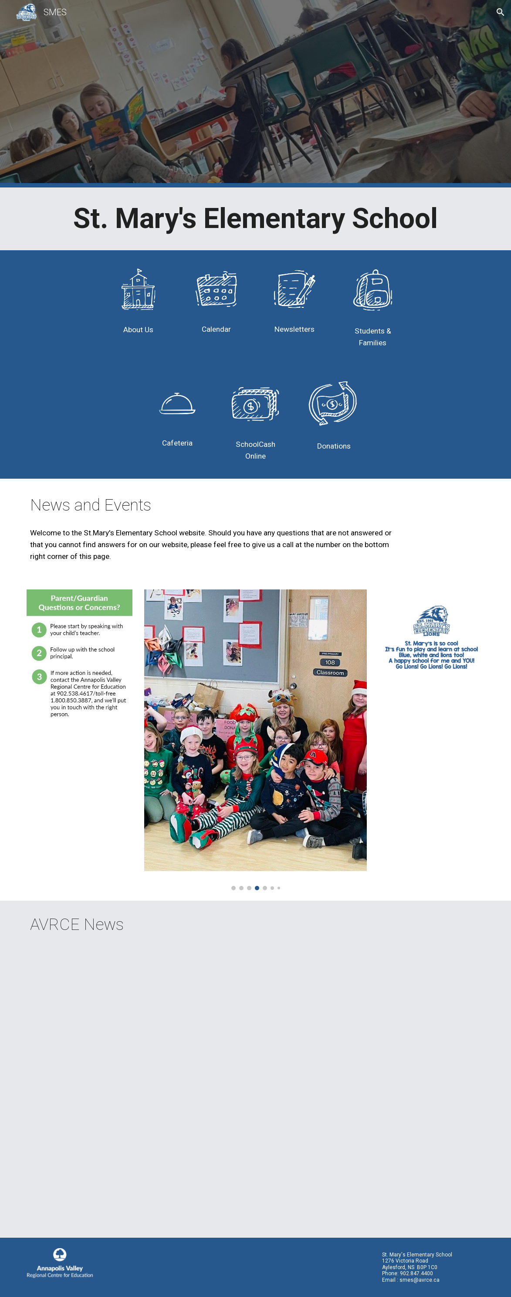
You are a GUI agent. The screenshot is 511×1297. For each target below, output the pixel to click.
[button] (500, 12)
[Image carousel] (255, 740)
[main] (255, 219)
